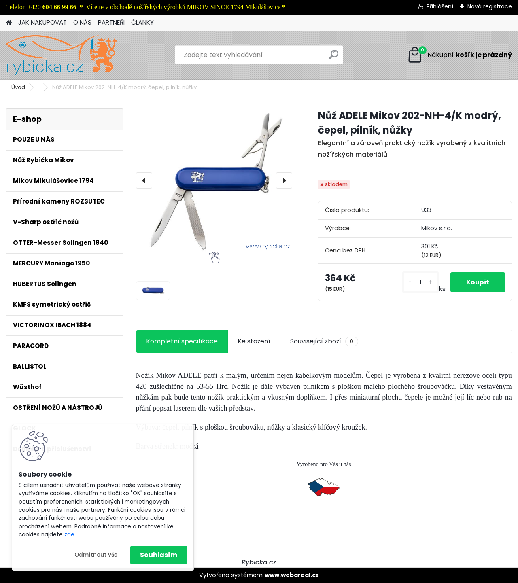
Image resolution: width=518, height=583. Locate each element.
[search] (333, 58)
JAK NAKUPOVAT (42, 22)
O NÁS (82, 22)
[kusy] (420, 282)
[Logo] (61, 55)
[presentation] (144, 180)
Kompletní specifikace (182, 341)
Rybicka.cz (259, 562)
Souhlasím (158, 555)
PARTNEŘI (111, 22)
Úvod (18, 87)
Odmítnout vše (95, 555)
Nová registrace (489, 6)
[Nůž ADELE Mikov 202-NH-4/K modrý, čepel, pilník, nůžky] (214, 180)
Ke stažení (254, 341)
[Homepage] (9, 23)
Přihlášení (440, 6)
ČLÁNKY (142, 22)
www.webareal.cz (292, 575)
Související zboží (324, 341)
